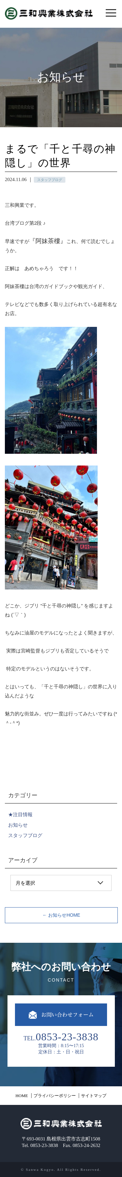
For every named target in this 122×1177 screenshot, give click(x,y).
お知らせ (18, 825)
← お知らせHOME (61, 915)
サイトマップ (93, 1095)
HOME (22, 1095)
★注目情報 (20, 814)
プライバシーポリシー (55, 1095)
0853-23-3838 (67, 1037)
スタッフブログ (25, 835)
